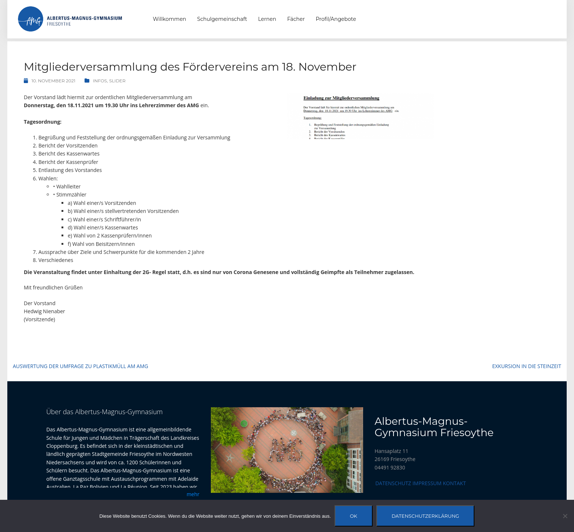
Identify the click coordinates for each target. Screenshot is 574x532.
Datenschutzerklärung (425, 516)
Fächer (296, 19)
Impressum (427, 483)
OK (353, 516)
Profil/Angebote (336, 19)
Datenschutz (393, 483)
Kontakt (454, 483)
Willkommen (169, 19)
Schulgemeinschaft (222, 19)
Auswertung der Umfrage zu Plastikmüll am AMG (80, 366)
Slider (117, 80)
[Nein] (565, 516)
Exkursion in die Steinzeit (526, 366)
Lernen (267, 19)
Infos (100, 80)
